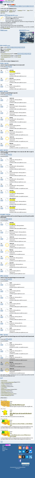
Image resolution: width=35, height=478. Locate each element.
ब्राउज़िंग (1, 2)
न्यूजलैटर (3, 450)
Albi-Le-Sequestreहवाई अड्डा (6, 55)
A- (0, 4)
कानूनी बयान (4, 447)
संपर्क (3, 446)
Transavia (19, 53)
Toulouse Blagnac (7, 28)
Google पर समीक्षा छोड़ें (25, 465)
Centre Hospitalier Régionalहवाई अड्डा (7, 393)
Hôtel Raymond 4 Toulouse (5, 389)
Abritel (20, 47)
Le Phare (2, 383)
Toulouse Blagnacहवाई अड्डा (5, 53)
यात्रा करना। (2, 59)
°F (7, 4)
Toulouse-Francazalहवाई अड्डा (6, 395)
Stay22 (23, 47)
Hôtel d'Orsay (3, 390)
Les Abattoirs (3, 385)
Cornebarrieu (20, 10)
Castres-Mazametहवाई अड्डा (5, 57)
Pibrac (28, 10)
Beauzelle (11, 11)
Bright (3, 4)
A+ (1, 4)
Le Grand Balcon (4, 386)
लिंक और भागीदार (5, 449)
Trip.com (19, 55)
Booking (13, 47)
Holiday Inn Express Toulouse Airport (7, 382)
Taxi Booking (8, 49)
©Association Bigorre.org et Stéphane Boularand (17, 467)
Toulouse (2, 388)
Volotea (23, 53)
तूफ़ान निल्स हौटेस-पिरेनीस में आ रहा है (17, 405)
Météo (11, 403)
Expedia (17, 47)
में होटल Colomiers (3, 30)
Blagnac (11, 10)
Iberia (26, 53)
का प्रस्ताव (6, 445)
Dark (5, 4)
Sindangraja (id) (17, 6)
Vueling (29, 53)
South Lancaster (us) (23, 6)
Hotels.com (9, 47)
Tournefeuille (2, 11)
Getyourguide (6, 50)
